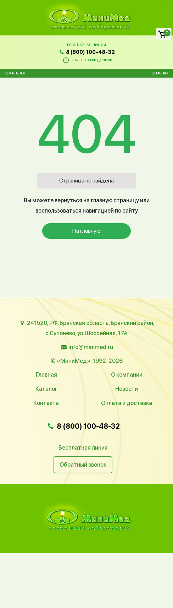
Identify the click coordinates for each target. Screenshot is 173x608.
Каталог (15, 73)
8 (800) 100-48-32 (86, 52)
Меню (160, 73)
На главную (86, 230)
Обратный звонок (83, 464)
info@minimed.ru (90, 347)
